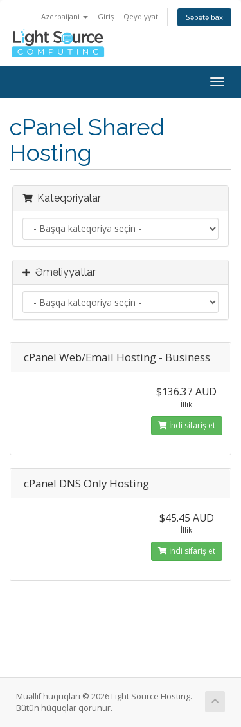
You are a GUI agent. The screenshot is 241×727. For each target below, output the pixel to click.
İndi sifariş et (186, 425)
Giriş (106, 16)
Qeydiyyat (140, 16)
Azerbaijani (64, 16)
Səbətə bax (204, 17)
